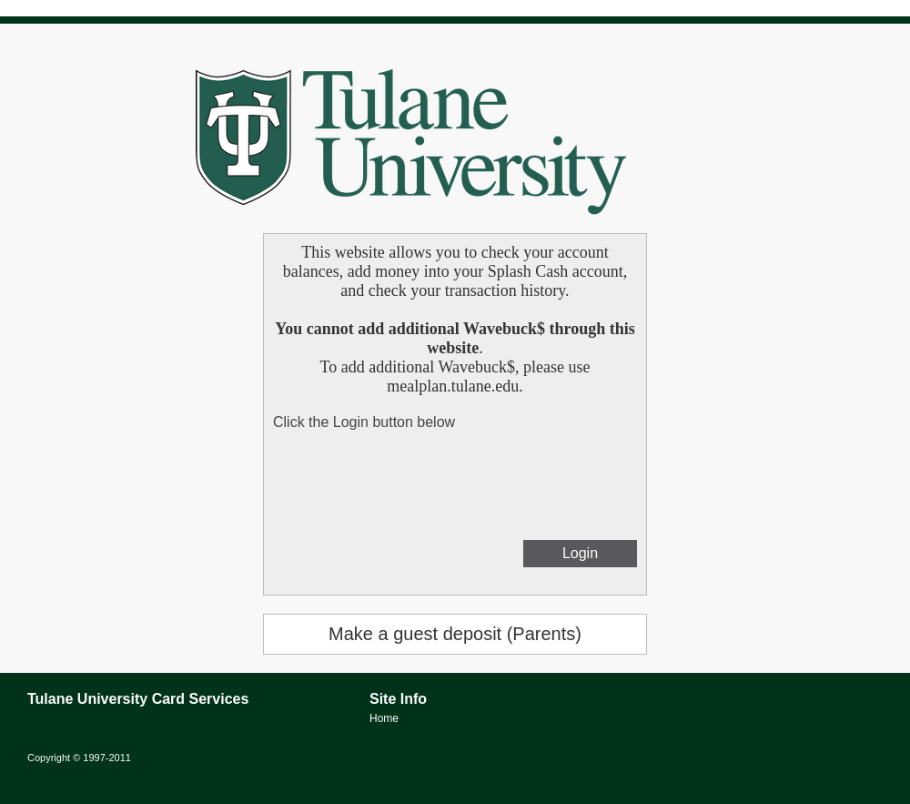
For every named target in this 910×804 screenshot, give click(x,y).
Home (384, 718)
